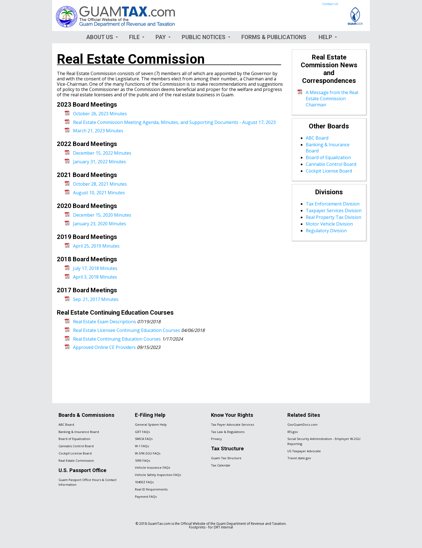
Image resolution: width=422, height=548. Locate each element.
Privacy (216, 439)
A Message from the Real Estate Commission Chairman (332, 98)
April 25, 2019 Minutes (96, 246)
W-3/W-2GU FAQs (147, 453)
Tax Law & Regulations (227, 432)
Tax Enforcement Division (333, 204)
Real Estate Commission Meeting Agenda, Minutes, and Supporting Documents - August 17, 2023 (174, 122)
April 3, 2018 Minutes (95, 277)
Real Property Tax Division (333, 217)
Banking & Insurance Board (79, 432)
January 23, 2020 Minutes (99, 224)
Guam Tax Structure (226, 458)
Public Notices (203, 37)
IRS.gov (292, 432)
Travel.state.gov (299, 458)
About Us (99, 37)
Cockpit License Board (329, 171)
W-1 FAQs (142, 446)
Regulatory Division (326, 231)
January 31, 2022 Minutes (99, 162)
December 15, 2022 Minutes (102, 153)
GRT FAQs (142, 432)
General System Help (151, 424)
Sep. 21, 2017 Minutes (95, 299)
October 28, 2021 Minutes (100, 184)
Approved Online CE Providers (104, 347)
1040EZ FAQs (144, 482)
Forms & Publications (273, 37)
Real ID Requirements (151, 489)
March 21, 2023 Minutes (98, 131)
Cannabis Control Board (331, 164)
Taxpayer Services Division (334, 210)
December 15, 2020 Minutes (102, 215)
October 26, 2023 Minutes (100, 114)
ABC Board (317, 138)
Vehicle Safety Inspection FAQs (158, 475)
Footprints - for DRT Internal (211, 527)
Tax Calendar (221, 465)
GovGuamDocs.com (302, 424)
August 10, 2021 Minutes (99, 193)
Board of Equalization (328, 157)
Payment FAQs (146, 496)
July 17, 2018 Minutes (95, 268)
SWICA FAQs (143, 439)
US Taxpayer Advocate (304, 451)
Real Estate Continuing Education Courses (117, 339)
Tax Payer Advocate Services (232, 424)
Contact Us (330, 4)
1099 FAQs (142, 460)
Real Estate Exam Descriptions (104, 322)
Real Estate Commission (76, 460)
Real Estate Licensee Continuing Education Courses (126, 330)
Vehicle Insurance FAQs (152, 467)
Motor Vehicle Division (329, 224)
